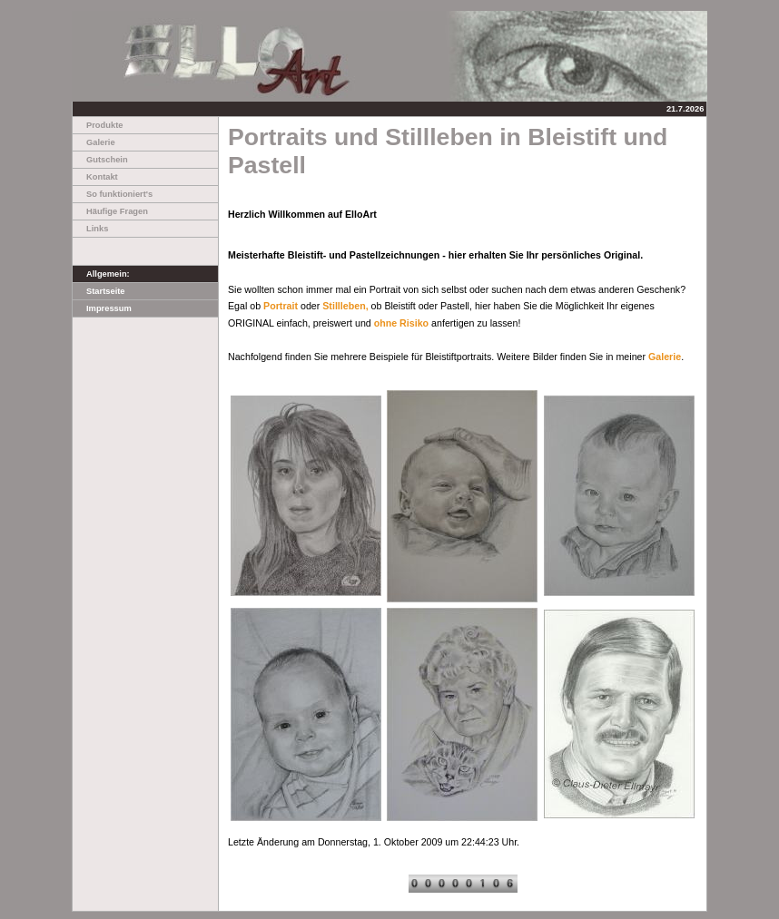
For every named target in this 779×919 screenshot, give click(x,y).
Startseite (99, 291)
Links (90, 228)
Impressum (102, 308)
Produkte (98, 125)
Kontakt (95, 176)
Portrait (280, 305)
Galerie (94, 142)
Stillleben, (345, 305)
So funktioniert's (113, 194)
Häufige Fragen (110, 211)
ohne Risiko (401, 323)
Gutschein (100, 159)
